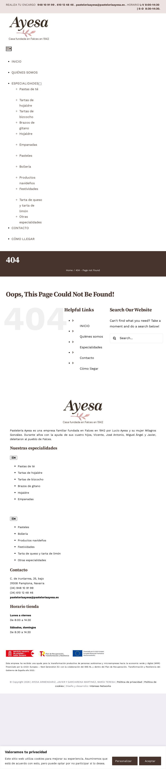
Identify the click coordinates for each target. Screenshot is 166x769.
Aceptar (150, 761)
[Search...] (136, 338)
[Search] (115, 338)
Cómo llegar (89, 368)
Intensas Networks (100, 686)
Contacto (87, 358)
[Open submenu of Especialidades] (40, 84)
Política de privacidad (130, 682)
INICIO (85, 326)
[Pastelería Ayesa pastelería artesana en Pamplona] (29, 19)
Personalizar (123, 761)
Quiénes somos (91, 336)
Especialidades (91, 347)
